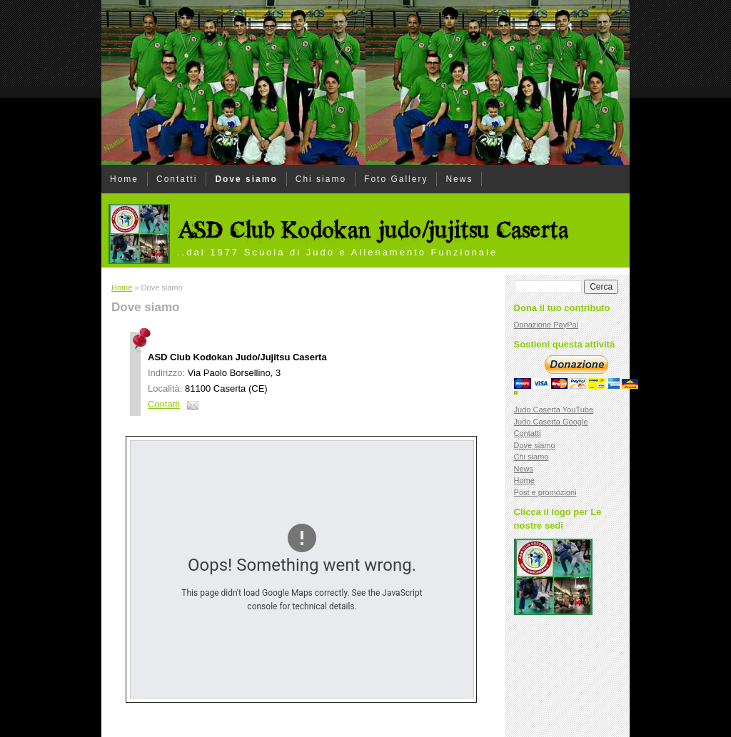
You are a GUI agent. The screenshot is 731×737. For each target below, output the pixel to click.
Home (124, 179)
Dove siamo (246, 179)
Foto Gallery (396, 179)
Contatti (176, 179)
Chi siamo (321, 179)
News (459, 179)
